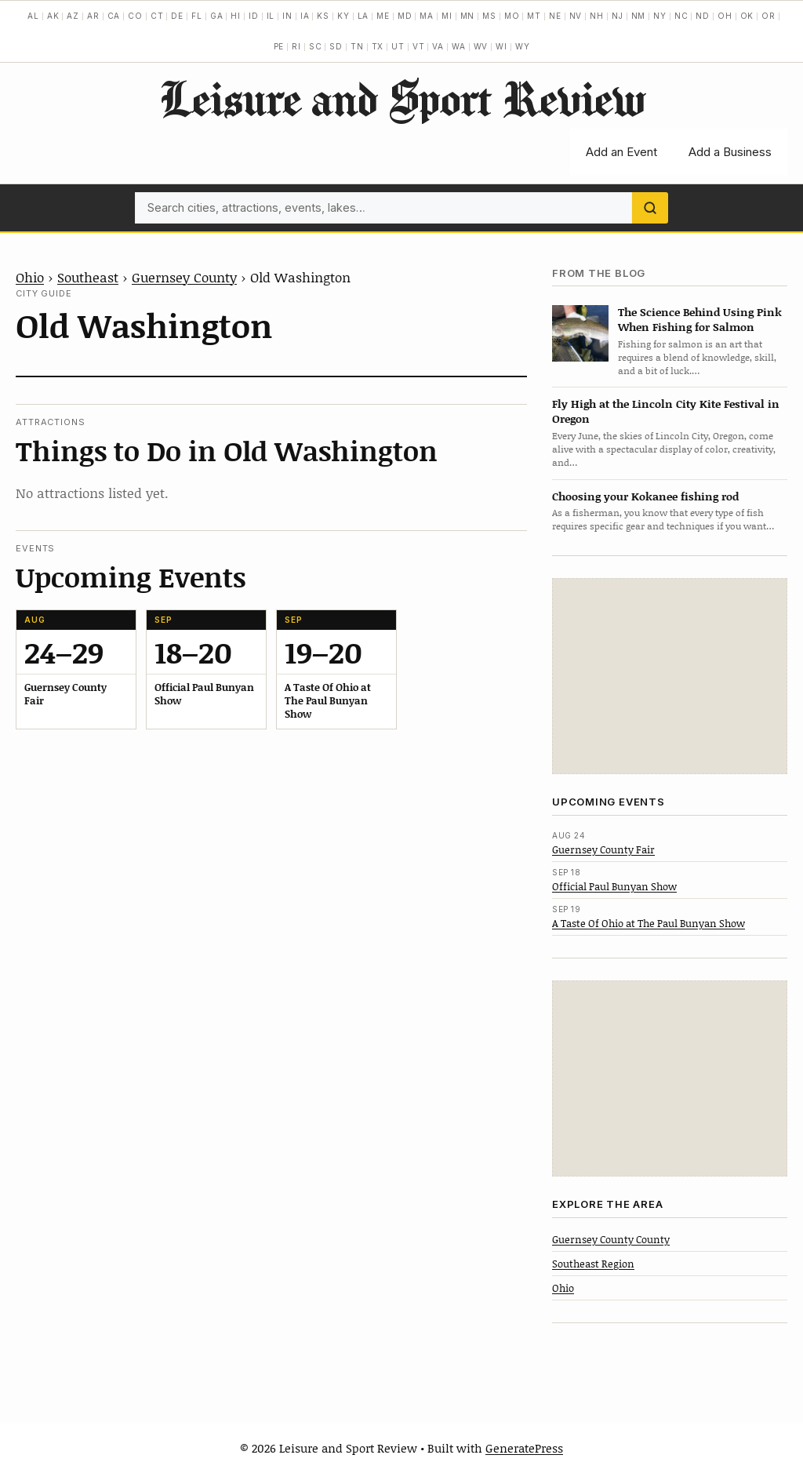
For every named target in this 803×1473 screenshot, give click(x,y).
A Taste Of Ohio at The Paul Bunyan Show (648, 923)
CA (114, 15)
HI (236, 15)
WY (522, 46)
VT (418, 46)
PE (279, 46)
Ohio (30, 276)
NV (576, 15)
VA (438, 46)
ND (703, 15)
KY (343, 15)
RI (296, 46)
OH (725, 15)
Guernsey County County (611, 1239)
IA (305, 15)
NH (597, 15)
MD (405, 15)
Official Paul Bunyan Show (614, 886)
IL (271, 15)
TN (357, 46)
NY (660, 15)
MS (489, 15)
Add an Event (621, 151)
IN (287, 15)
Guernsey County (184, 276)
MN (467, 15)
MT (534, 15)
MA (427, 15)
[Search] (650, 208)
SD (336, 46)
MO (512, 15)
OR (768, 15)
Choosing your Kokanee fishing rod (645, 496)
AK (53, 15)
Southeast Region (593, 1264)
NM (638, 15)
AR (93, 15)
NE (555, 15)
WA (459, 46)
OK (747, 15)
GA (216, 15)
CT (157, 15)
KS (323, 15)
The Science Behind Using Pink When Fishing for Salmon (700, 319)
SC (315, 46)
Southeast (87, 276)
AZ (73, 15)
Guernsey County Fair (603, 849)
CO (135, 15)
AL (33, 15)
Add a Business (730, 151)
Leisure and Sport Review (402, 98)
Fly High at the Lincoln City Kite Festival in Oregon (665, 411)
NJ (617, 15)
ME (383, 15)
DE (177, 15)
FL (196, 15)
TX (378, 46)
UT (398, 46)
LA (363, 15)
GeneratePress (524, 1448)
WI (501, 46)
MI (446, 15)
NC (681, 15)
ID (254, 15)
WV (481, 46)
